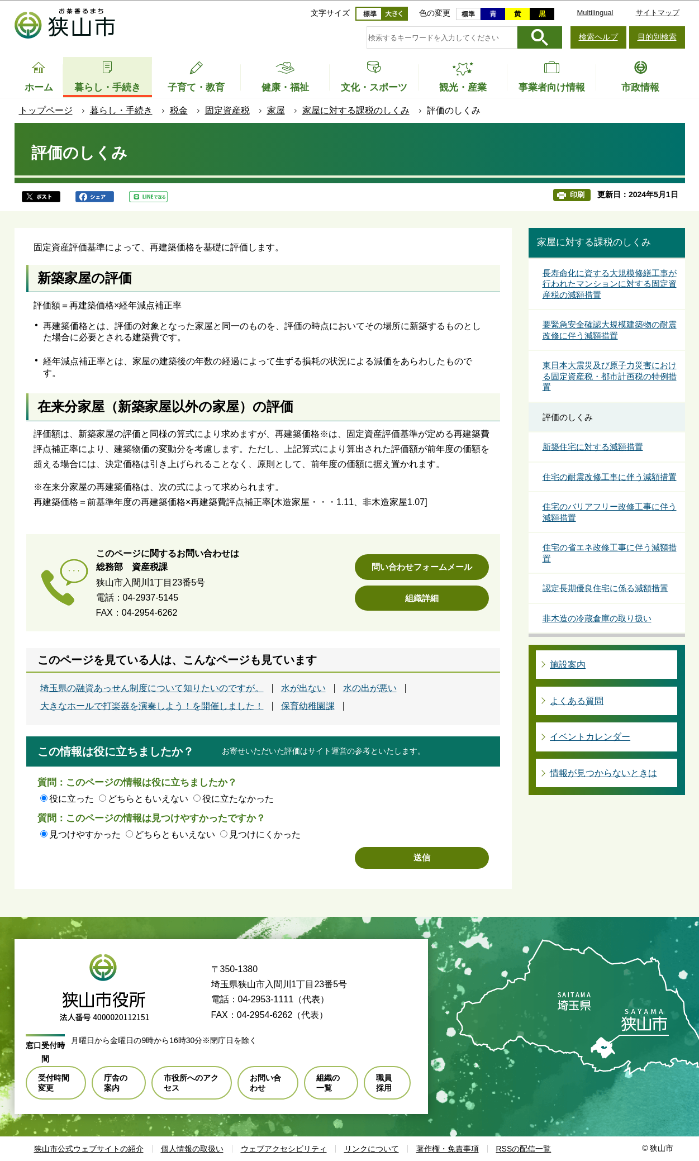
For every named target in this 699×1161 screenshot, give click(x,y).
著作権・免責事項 (447, 1149)
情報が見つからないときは (603, 773)
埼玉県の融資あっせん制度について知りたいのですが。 (152, 688)
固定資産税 (227, 110)
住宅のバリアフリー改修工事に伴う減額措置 (610, 512)
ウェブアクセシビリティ (284, 1149)
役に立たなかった (238, 798)
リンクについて (371, 1149)
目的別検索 (657, 36)
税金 (179, 110)
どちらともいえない (148, 798)
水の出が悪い (370, 688)
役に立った (71, 798)
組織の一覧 (328, 1082)
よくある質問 (576, 701)
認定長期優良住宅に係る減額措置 (605, 588)
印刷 (577, 195)
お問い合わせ (265, 1082)
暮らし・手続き (121, 110)
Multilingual (595, 12)
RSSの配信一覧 (523, 1149)
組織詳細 (422, 598)
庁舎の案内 (115, 1082)
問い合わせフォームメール (422, 567)
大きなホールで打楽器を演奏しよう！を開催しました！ (152, 706)
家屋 (276, 110)
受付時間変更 (53, 1082)
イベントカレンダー (590, 736)
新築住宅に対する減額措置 (593, 446)
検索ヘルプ (598, 36)
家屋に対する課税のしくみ (356, 110)
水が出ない (303, 688)
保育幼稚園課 (308, 706)
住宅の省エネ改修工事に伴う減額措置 (610, 553)
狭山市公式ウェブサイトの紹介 (89, 1149)
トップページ (46, 110)
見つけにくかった (265, 834)
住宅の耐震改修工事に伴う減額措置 (610, 477)
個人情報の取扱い (192, 1149)
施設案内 (568, 664)
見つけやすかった (85, 834)
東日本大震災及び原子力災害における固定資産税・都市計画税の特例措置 (610, 376)
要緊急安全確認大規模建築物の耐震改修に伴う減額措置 (610, 330)
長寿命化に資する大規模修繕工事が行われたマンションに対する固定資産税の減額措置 (610, 283)
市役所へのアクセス (191, 1082)
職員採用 (384, 1082)
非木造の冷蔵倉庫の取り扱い (597, 618)
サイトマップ (657, 12)
